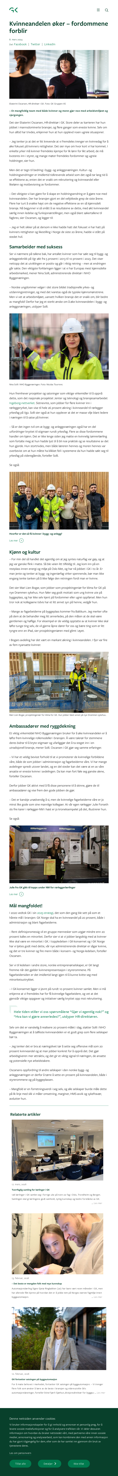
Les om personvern (20, 1453)
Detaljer (48, 1463)
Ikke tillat (79, 1463)
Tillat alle (20, 1463)
